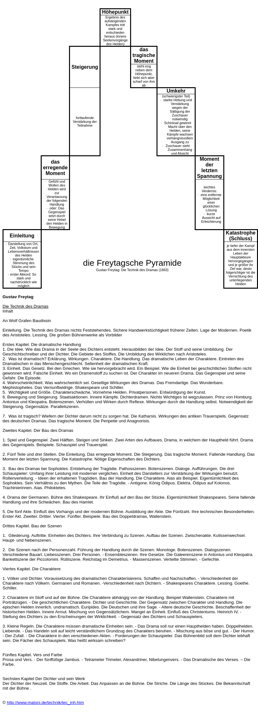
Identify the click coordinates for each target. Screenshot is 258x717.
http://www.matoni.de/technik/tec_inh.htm (45, 702)
